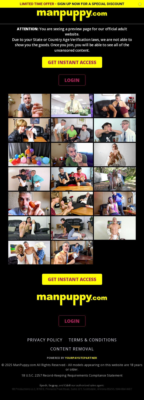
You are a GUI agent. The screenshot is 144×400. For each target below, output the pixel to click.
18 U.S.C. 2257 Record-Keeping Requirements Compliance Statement (71, 375)
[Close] (140, 4)
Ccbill (67, 385)
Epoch (43, 385)
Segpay (53, 385)
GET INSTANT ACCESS (72, 62)
